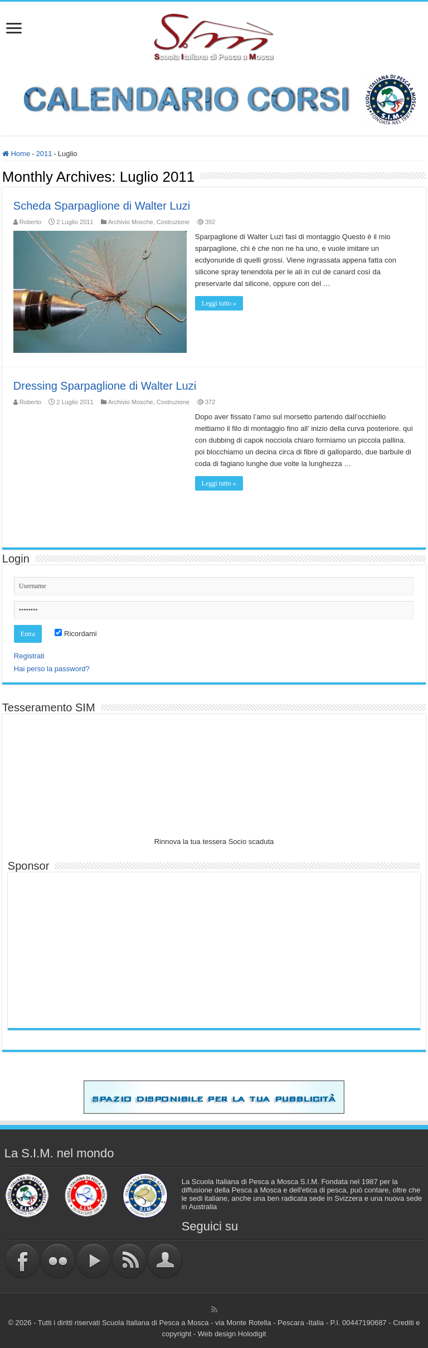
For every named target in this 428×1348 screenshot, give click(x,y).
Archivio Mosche (130, 222)
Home (16, 153)
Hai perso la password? (52, 669)
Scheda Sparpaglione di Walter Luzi (101, 206)
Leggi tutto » (219, 303)
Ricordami (75, 633)
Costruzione (173, 222)
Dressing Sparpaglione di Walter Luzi (104, 386)
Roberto (30, 222)
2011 (44, 153)
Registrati (29, 656)
